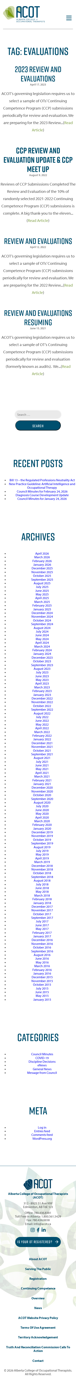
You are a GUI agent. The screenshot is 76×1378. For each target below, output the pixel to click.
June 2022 (42, 721)
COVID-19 (42, 1058)
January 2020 (42, 828)
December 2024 (42, 613)
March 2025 (42, 602)
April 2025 (42, 598)
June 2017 (42, 925)
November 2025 (42, 572)
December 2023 (42, 657)
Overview (38, 1298)
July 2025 (42, 587)
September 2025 (42, 579)
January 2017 (42, 936)
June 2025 (42, 591)
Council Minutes (42, 1054)
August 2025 (42, 583)
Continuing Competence (38, 1288)
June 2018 (42, 888)
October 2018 (42, 873)
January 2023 (42, 695)
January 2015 (42, 999)
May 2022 (42, 724)
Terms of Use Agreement (38, 1327)
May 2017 (42, 929)
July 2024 (42, 631)
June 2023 (42, 676)
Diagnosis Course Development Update (42, 495)
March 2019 (42, 862)
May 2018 (42, 891)
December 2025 (42, 568)
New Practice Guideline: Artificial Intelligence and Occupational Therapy (42, 486)
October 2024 (42, 620)
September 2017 (42, 918)
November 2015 (42, 981)
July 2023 (42, 672)
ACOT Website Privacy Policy (38, 1318)
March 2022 (42, 732)
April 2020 (42, 817)
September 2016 (42, 951)
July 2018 (42, 884)
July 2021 (42, 762)
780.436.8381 (42, 1213)
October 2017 (42, 914)
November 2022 (42, 702)
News (38, 1308)
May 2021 (42, 769)
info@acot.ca (42, 1224)
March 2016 (42, 966)
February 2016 (42, 970)
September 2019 (42, 843)
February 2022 (42, 735)
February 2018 (42, 899)
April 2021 (42, 773)
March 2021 (42, 776)
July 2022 (42, 717)
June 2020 (42, 810)
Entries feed (42, 1131)
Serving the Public (38, 1269)
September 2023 (42, 665)
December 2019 (42, 832)
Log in (42, 1127)
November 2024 (42, 616)
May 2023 (42, 680)
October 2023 (42, 661)
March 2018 (42, 895)
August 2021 (42, 758)
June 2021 (42, 765)
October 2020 (42, 795)
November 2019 (42, 836)
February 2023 (42, 691)
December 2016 (42, 940)
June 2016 (42, 958)
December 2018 (42, 866)
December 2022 (42, 698)
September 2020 (42, 799)
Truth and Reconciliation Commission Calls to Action (38, 1349)
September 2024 (42, 624)
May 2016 (42, 962)
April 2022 (42, 728)
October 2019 (42, 840)
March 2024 (42, 646)
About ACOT (38, 1259)
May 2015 (42, 996)
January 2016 (42, 973)
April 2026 (42, 553)
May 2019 (42, 854)
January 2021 (42, 784)
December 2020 (42, 787)
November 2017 (42, 910)
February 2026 (42, 561)
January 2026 (42, 564)
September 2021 (42, 754)
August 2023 (42, 669)
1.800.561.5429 (51, 1216)
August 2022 (42, 713)
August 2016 (42, 955)
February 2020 (42, 825)
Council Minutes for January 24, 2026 (42, 499)
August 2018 (42, 880)
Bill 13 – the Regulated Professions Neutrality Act (42, 480)
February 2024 (42, 650)
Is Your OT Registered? (38, 1241)
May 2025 (42, 594)
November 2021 (42, 747)
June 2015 (42, 992)
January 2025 (42, 609)
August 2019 (42, 847)
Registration (38, 1279)
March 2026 (42, 557)
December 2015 (42, 977)
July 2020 (42, 806)
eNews (42, 1065)
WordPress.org (42, 1138)
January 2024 (42, 654)
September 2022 (42, 709)
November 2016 (42, 944)
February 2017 (42, 933)
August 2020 (42, 802)
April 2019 (42, 858)
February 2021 (42, 780)
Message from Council (42, 1073)
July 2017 (42, 921)
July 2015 (42, 988)
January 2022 (42, 739)
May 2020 (42, 813)
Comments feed (42, 1135)
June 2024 (42, 635)
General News (42, 1069)
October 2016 (42, 947)
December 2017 (42, 906)
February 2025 (42, 605)
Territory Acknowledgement (38, 1337)
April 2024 (42, 642)
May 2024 (42, 639)
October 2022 (42, 706)
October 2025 (42, 576)
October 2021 (42, 750)
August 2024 (42, 628)
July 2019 (42, 851)
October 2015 (42, 984)
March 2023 (42, 687)
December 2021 (42, 743)
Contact (38, 1361)
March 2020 (42, 821)
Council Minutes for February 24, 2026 (42, 491)
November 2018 (42, 869)
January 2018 (42, 903)
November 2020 (42, 791)
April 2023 (42, 683)
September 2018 (42, 877)
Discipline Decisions (42, 1061)
